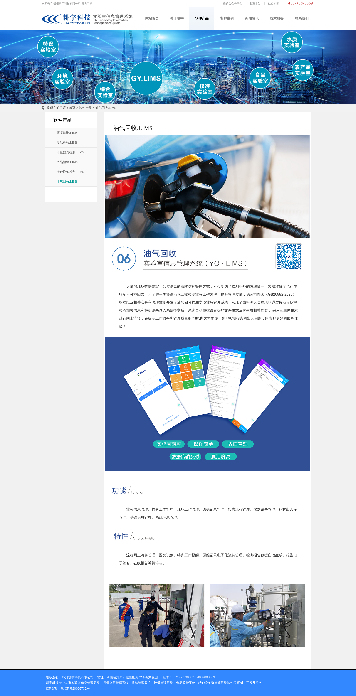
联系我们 (302, 18)
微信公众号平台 (232, 3)
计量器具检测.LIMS (70, 152)
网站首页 (152, 18)
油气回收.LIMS (105, 108)
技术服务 (277, 18)
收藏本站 (255, 3)
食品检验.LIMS (67, 142)
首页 (72, 108)
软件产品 (202, 18)
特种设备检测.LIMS (70, 172)
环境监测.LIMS (67, 133)
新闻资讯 (252, 18)
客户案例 (227, 18)
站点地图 (273, 3)
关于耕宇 (177, 18)
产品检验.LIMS (67, 162)
